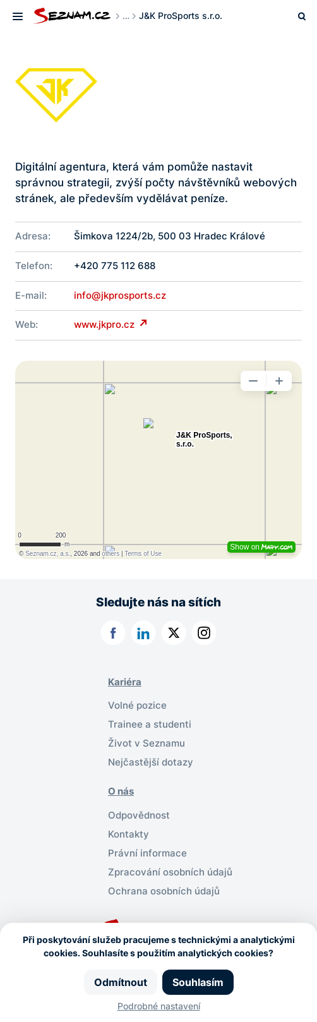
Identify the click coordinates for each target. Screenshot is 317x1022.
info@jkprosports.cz (120, 295)
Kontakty (128, 834)
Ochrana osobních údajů (164, 891)
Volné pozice (137, 705)
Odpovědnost (139, 815)
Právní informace (147, 853)
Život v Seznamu (146, 743)
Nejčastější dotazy (150, 762)
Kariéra (124, 682)
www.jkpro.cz (105, 324)
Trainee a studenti (149, 724)
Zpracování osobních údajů (170, 872)
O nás (121, 791)
